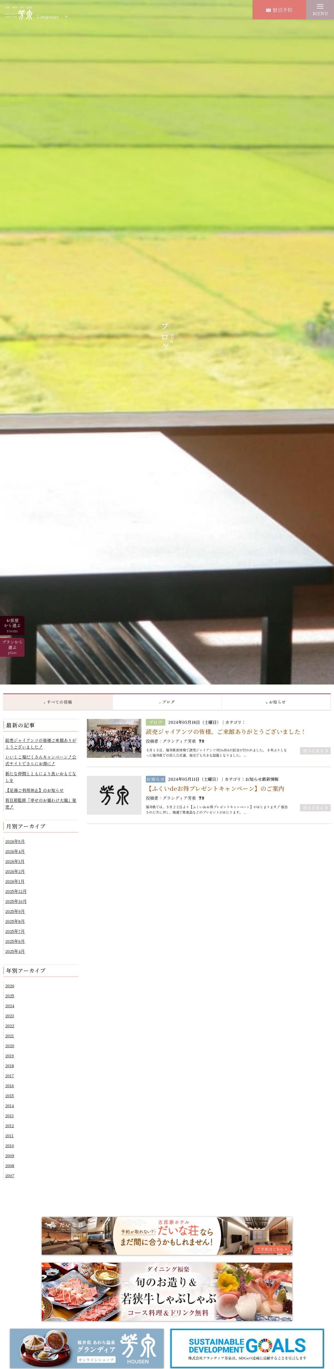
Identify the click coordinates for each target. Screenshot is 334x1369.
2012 (9, 1125)
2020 (9, 1045)
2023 (9, 1015)
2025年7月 (15, 931)
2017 (9, 1075)
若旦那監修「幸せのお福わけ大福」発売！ (40, 803)
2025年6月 (15, 941)
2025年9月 (15, 911)
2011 (9, 1135)
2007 (9, 1175)
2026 (9, 985)
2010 (9, 1145)
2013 (9, 1115)
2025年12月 (16, 891)
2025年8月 (15, 921)
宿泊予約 (279, 9)
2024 (9, 1005)
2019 (9, 1055)
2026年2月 (15, 871)
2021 (9, 1035)
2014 (9, 1105)
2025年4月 (15, 951)
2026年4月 (15, 851)
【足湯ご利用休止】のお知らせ (34, 790)
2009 (9, 1155)
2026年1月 (14, 881)
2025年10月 (16, 901)
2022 (9, 1025)
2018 (9, 1065)
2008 (9, 1165)
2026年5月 (15, 841)
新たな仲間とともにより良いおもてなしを (40, 777)
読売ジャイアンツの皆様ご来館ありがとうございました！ (40, 743)
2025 (9, 995)
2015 (9, 1095)
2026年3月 (14, 861)
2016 (9, 1085)
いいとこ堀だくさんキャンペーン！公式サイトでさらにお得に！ (40, 760)
